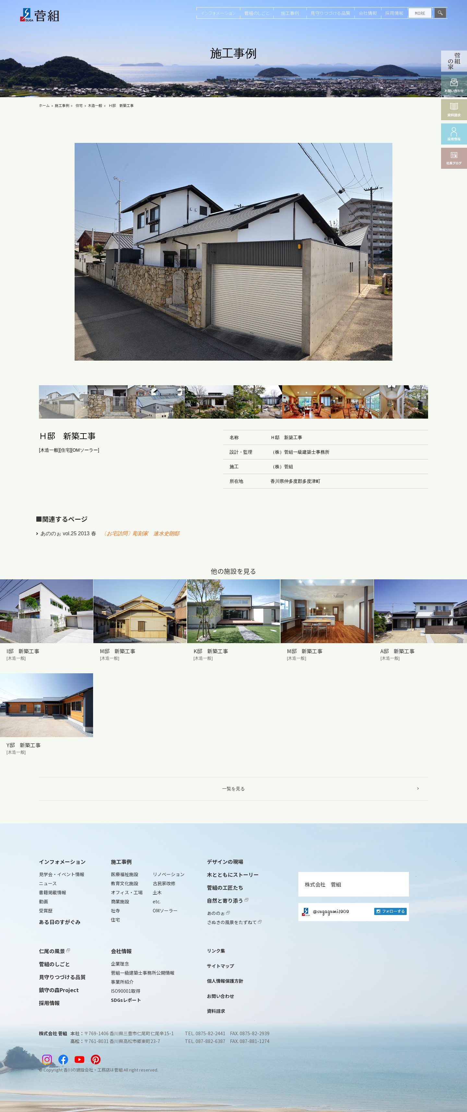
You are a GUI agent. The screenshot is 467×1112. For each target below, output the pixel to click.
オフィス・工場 (127, 892)
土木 (157, 892)
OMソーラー (165, 910)
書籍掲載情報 (52, 892)
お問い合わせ (220, 996)
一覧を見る (233, 788)
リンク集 (216, 950)
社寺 (115, 910)
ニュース (48, 883)
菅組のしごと (256, 13)
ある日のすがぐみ (59, 922)
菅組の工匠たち (225, 887)
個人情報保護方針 (225, 981)
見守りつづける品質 (330, 13)
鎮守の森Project (59, 990)
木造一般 (95, 105)
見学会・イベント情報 (61, 874)
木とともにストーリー (233, 874)
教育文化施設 (124, 883)
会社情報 (368, 13)
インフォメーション (218, 13)
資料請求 (216, 1011)
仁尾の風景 (54, 951)
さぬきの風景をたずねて (234, 922)
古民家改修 (164, 883)
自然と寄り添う (227, 900)
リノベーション (169, 874)
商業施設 (120, 901)
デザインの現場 (225, 861)
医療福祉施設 (124, 874)
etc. (157, 901)
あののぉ (218, 913)
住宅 (79, 105)
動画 (43, 901)
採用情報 (394, 13)
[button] (63, 402)
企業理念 (120, 963)
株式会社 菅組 (323, 884)
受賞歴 (46, 910)
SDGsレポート (126, 1000)
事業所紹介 (122, 982)
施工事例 (290, 13)
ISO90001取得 (125, 991)
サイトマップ (220, 966)
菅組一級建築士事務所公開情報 (142, 972)
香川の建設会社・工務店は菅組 (93, 1070)
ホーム (44, 105)
